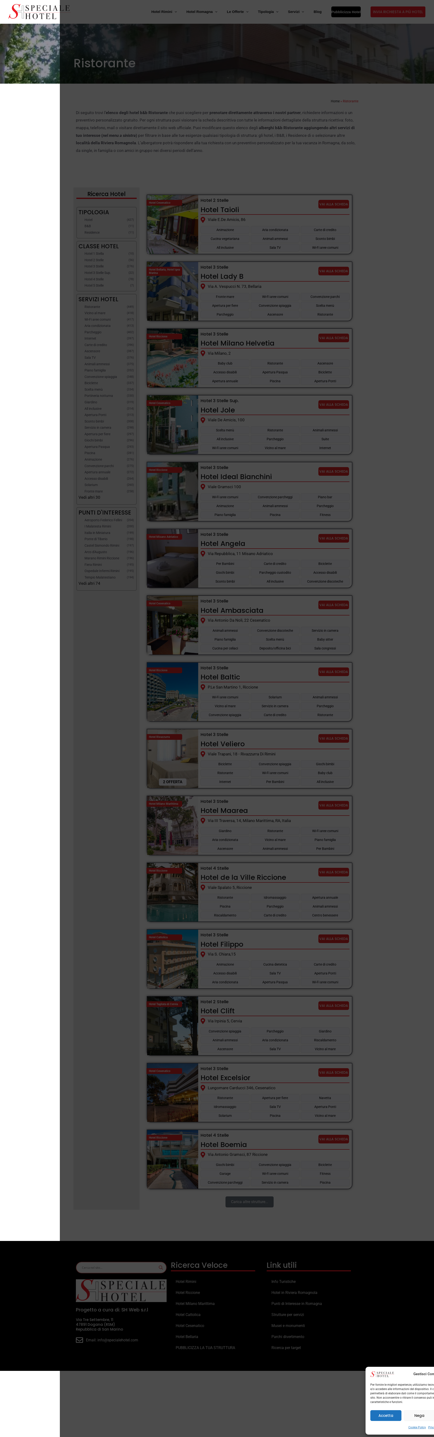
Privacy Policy (377, 1427)
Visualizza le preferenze (402, 1415)
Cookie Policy (357, 1427)
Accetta (326, 1415)
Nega (360, 1415)
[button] (424, 1374)
